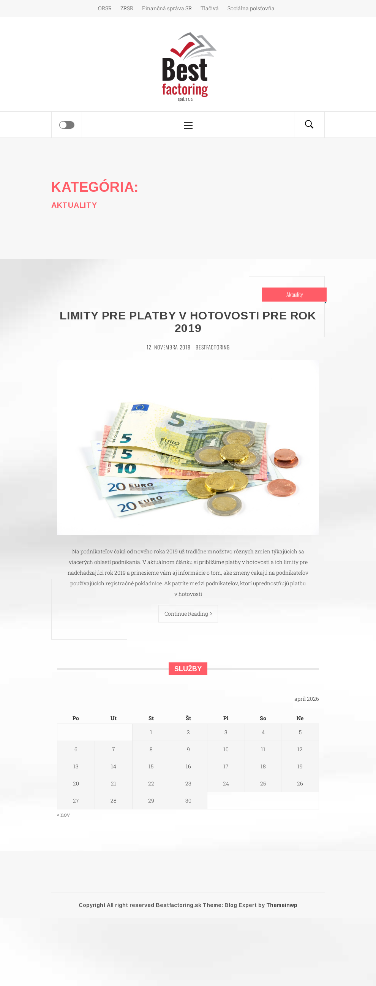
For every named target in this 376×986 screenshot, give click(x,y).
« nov (63, 814)
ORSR (105, 8)
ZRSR (126, 8)
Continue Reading (188, 613)
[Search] (309, 124)
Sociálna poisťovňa (251, 8)
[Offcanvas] (66, 125)
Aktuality (294, 294)
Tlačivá (210, 8)
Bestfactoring (212, 347)
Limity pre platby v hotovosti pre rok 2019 (188, 321)
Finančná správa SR (167, 8)
